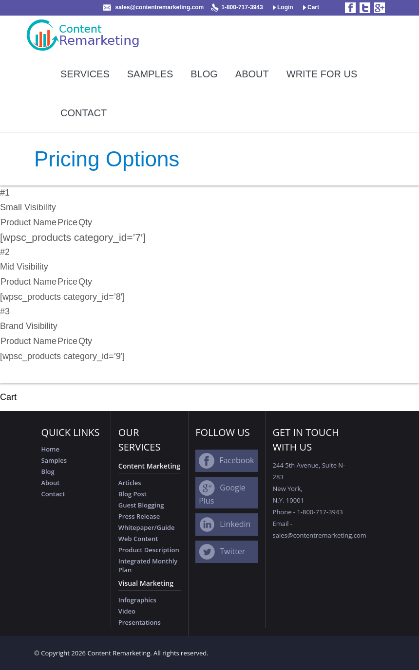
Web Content (138, 538)
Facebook (236, 460)
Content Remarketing (118, 653)
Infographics (137, 600)
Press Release (139, 516)
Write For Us (322, 74)
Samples (150, 74)
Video (126, 611)
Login (283, 7)
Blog (204, 74)
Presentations (139, 622)
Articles (129, 482)
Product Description (148, 549)
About (252, 74)
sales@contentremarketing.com (159, 7)
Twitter (232, 551)
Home (50, 449)
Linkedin (235, 524)
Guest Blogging (141, 505)
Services (85, 74)
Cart (311, 7)
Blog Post (132, 493)
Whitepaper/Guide (146, 527)
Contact (83, 113)
